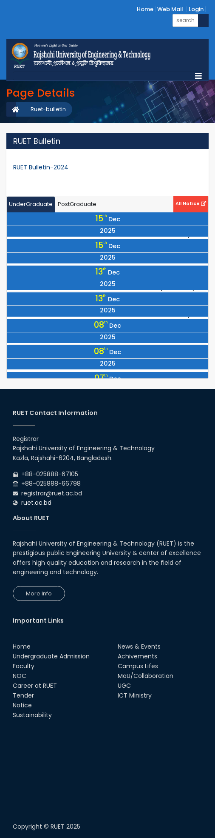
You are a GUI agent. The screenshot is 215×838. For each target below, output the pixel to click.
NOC (19, 676)
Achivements (137, 656)
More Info (39, 593)
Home (145, 9)
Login (196, 9)
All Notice (190, 203)
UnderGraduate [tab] (31, 204)
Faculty (23, 666)
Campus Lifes (138, 666)
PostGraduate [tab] (77, 204)
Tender (23, 695)
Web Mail (170, 9)
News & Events (139, 646)
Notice (22, 705)
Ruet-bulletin (48, 109)
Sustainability (32, 715)
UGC (124, 685)
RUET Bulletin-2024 (40, 167)
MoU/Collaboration (145, 676)
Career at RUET (35, 685)
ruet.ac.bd (36, 502)
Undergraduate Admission (51, 656)
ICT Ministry (135, 695)
